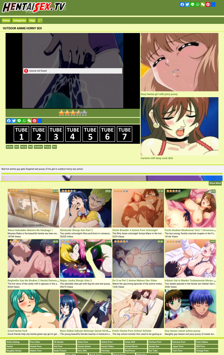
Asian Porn (83, 342)
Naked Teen (36, 350)
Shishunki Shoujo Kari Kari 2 (76, 230)
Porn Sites (35, 342)
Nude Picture (60, 350)
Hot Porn (58, 346)
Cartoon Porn (155, 342)
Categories (19, 20)
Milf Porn (200, 346)
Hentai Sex (154, 346)
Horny (24, 146)
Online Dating (12, 342)
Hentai (9, 346)
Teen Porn (177, 350)
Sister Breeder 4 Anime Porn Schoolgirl (135, 230)
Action (9, 146)
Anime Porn (107, 342)
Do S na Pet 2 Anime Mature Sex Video (134, 280)
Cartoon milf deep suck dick (157, 158)
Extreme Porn (178, 342)
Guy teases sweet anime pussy (182, 330)
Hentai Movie (131, 346)
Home (6, 20)
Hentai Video (107, 346)
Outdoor (38, 146)
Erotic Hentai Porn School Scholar (131, 330)
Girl (16, 146)
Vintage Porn (202, 350)
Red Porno (130, 350)
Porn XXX (82, 350)
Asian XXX (130, 342)
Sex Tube (153, 350)
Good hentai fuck (17, 330)
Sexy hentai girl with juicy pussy (159, 94)
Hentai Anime (84, 346)
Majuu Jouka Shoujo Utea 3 (76, 280)
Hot (30, 146)
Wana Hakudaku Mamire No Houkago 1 (30, 230)
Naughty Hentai (13, 350)
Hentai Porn (36, 346)
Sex (54, 146)
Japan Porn (177, 346)
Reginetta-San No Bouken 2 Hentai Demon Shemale (37, 280)
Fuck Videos (202, 342)
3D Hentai (58, 342)
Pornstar (105, 350)
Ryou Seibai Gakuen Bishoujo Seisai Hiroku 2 (86, 330)
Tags (32, 20)
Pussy (47, 146)
